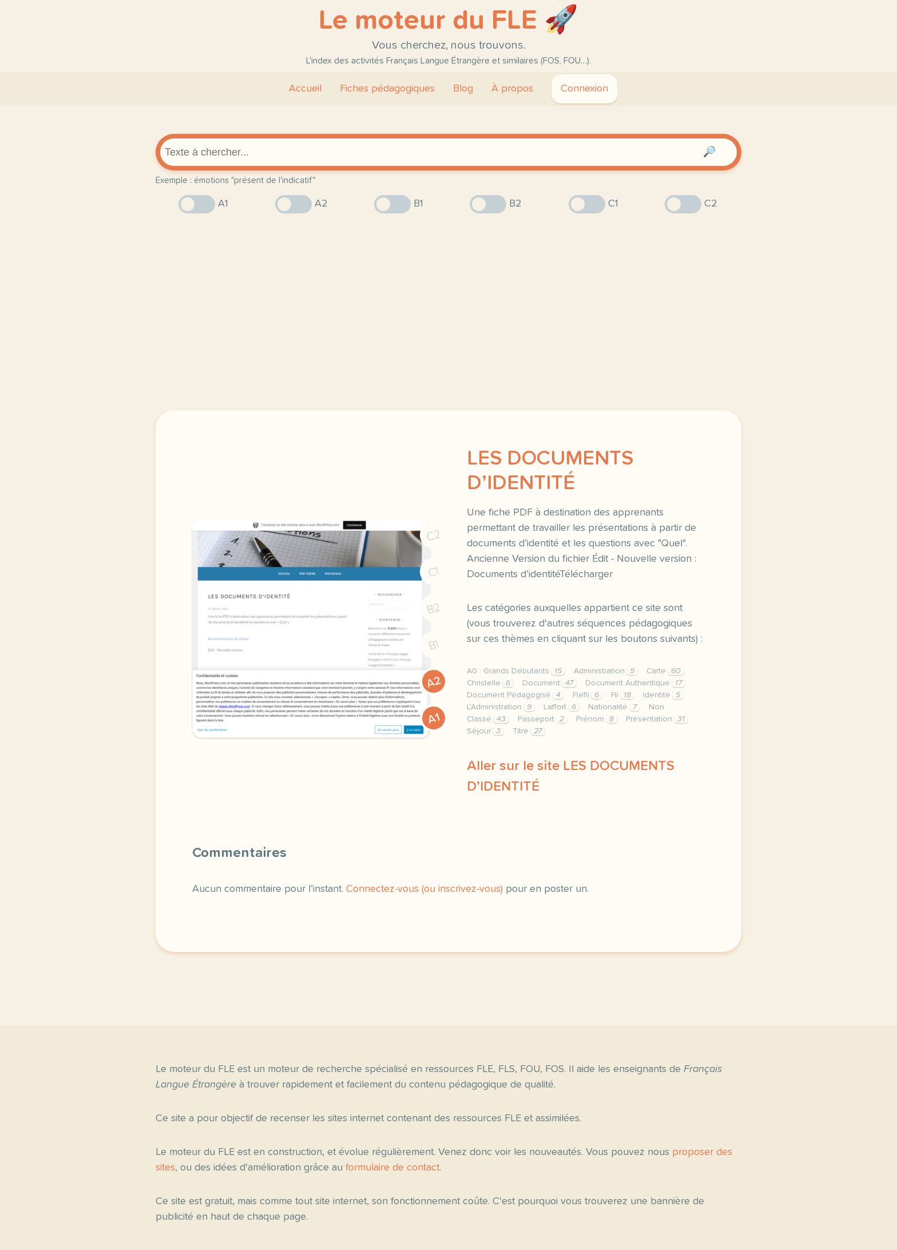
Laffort (561, 707)
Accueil (305, 89)
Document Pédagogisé (515, 695)
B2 (434, 608)
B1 (433, 645)
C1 (433, 572)
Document (549, 683)
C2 (433, 535)
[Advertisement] (448, 312)
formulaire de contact (392, 1167)
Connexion (584, 89)
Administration (605, 671)
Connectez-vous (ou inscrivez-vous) (424, 889)
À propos (512, 89)
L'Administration (500, 707)
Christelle (490, 683)
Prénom (596, 719)
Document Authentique (635, 683)
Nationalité (614, 707)
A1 (433, 718)
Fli (622, 695)
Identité (663, 695)
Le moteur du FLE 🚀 (448, 20)
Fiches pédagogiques (387, 89)
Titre (529, 731)
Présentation (657, 719)
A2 (433, 682)
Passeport (542, 719)
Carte (665, 671)
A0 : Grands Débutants (516, 671)
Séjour (485, 731)
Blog (463, 89)
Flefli (587, 695)
